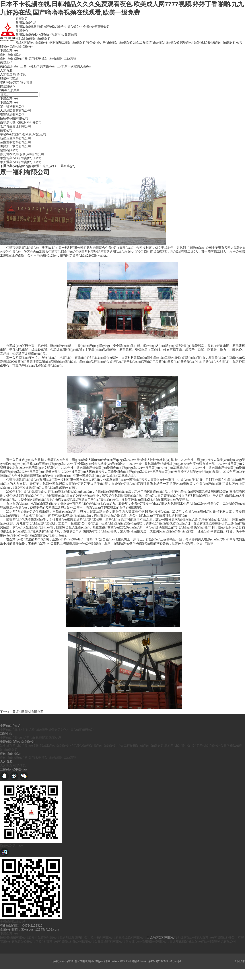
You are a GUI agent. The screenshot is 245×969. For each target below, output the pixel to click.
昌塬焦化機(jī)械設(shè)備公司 (21, 122)
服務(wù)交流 (9, 78)
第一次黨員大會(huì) (78, 66)
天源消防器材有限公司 (15, 110)
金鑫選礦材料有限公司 (15, 142)
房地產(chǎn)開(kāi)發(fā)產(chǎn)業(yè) (207, 42)
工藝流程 (70, 58)
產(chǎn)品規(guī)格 (14, 58)
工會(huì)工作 (29, 66)
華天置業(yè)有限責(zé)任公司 (21, 162)
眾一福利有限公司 (12, 106)
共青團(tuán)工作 (52, 66)
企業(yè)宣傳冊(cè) (96, 26)
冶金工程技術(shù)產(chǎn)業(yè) (156, 42)
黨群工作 (6, 62)
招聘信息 (19, 74)
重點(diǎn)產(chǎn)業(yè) (33, 38)
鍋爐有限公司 (9, 150)
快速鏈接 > (7, 86)
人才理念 (6, 74)
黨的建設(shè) (9, 66)
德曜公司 (6, 130)
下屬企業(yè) (9, 50)
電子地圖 (26, 82)
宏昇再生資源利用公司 (15, 126)
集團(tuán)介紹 (26, 22)
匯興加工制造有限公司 (15, 146)
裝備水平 (35, 58)
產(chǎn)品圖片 (52, 58)
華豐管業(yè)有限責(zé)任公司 (21, 158)
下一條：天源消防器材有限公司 (21, 711)
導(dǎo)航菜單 (10, 90)
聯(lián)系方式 (9, 82)
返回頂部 (239, 961)
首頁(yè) (21, 18)
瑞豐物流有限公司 (12, 114)
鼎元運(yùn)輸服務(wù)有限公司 (22, 154)
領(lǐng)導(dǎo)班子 (50, 26)
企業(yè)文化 (73, 26)
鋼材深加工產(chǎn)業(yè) (67, 42)
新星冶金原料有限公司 (15, 138)
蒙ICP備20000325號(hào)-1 (164, 961)
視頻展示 (57, 34)
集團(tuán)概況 (26, 26)
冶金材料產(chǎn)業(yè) (32, 42)
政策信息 (71, 34)
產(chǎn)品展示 (10, 54)
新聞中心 (22, 30)
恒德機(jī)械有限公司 (14, 118)
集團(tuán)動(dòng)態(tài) (33, 34)
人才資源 (6, 70)
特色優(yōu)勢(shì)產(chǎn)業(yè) (109, 42)
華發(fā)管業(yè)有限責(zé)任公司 (23, 134)
